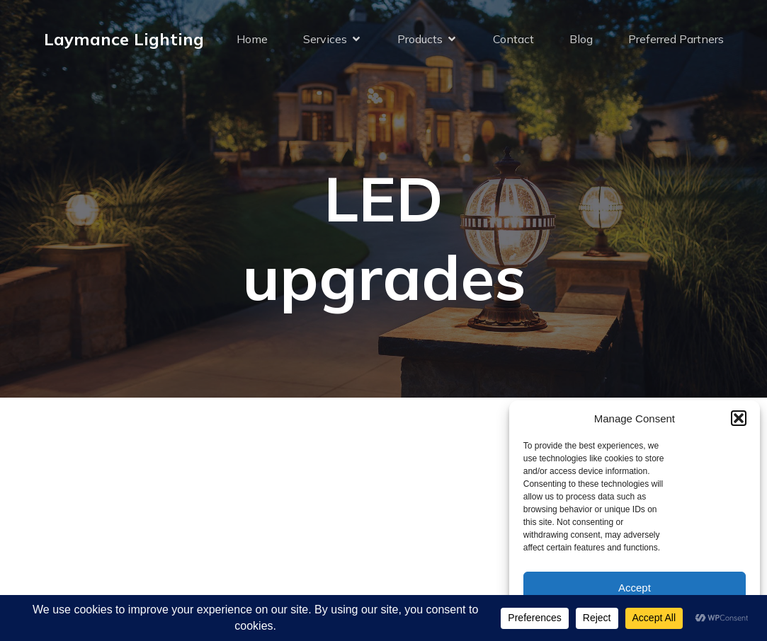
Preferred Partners (676, 39)
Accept (634, 588)
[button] (739, 418)
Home (252, 39)
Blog (581, 39)
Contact (513, 39)
